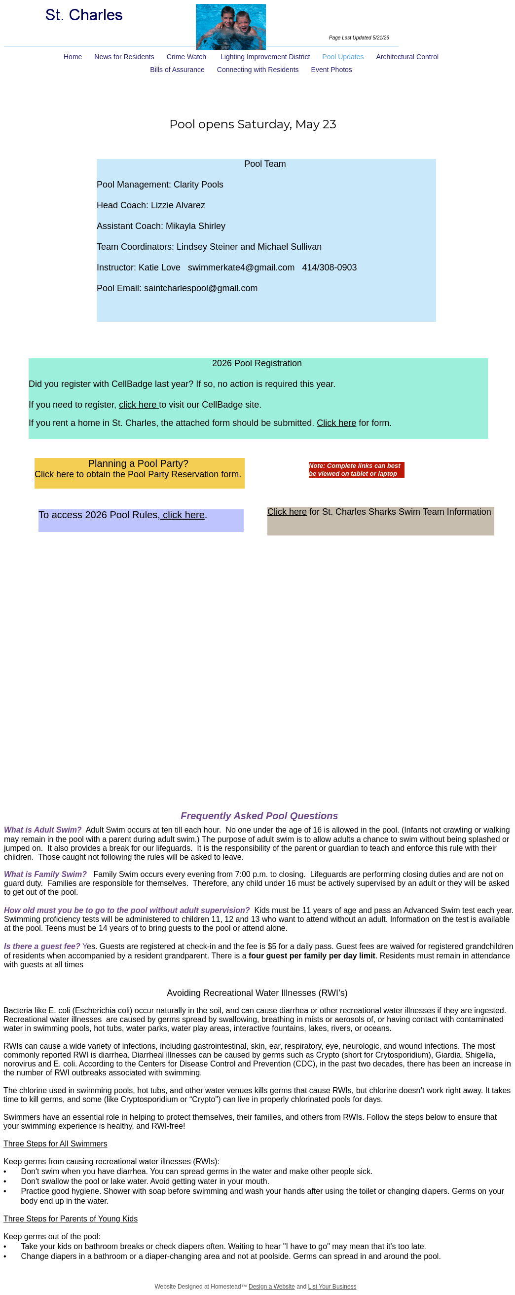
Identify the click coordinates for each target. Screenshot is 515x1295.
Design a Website (272, 1286)
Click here (336, 423)
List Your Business (332, 1286)
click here (139, 405)
